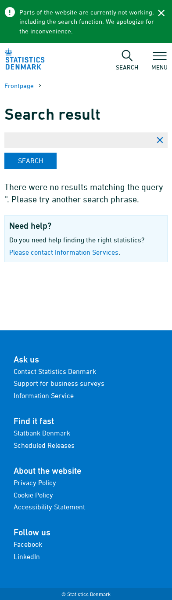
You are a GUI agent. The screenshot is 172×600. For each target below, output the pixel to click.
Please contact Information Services (63, 252)
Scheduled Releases (44, 445)
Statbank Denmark (42, 433)
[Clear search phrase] (160, 140)
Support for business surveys (59, 383)
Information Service (44, 395)
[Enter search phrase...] (78, 140)
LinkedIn (27, 556)
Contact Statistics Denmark (55, 371)
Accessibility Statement (49, 507)
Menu (159, 62)
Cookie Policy (33, 495)
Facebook (28, 544)
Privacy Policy (35, 483)
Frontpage (19, 85)
